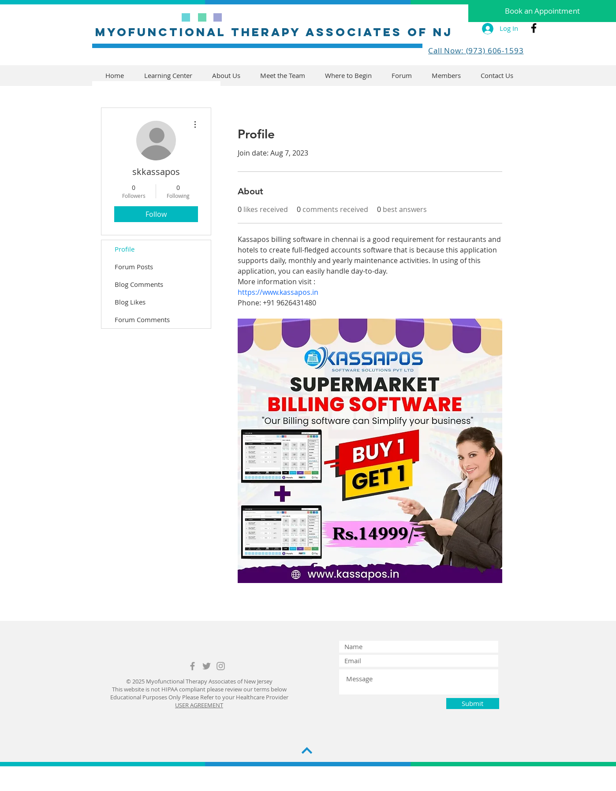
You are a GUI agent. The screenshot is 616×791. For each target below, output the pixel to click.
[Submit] (472, 703)
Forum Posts (134, 266)
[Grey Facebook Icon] (192, 666)
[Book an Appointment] (542, 11)
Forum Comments (142, 319)
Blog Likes (130, 301)
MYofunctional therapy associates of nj (274, 32)
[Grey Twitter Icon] (206, 666)
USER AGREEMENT (199, 705)
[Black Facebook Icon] (533, 28)
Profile (124, 249)
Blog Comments (139, 284)
